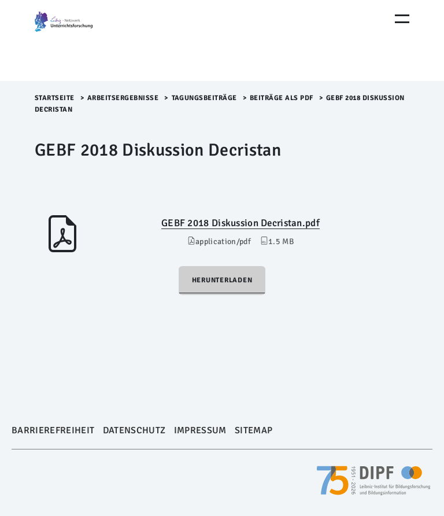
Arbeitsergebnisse (123, 98)
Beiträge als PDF (281, 98)
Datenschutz (134, 430)
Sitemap (253, 430)
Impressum (200, 430)
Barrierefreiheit (53, 430)
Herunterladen (222, 280)
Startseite (55, 98)
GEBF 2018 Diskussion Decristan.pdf (240, 223)
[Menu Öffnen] (402, 19)
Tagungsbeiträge (205, 98)
